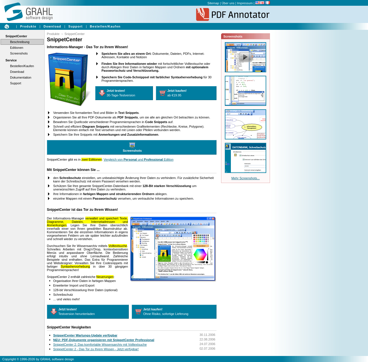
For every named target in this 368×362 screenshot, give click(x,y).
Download (52, 26)
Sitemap (213, 3)
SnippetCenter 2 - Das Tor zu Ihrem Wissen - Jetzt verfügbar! (96, 349)
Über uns (228, 3)
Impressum (245, 3)
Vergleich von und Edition (139, 159)
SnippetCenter (16, 36)
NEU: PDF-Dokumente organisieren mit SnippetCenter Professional (103, 340)
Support (75, 26)
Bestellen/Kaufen (105, 26)
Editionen (16, 47)
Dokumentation (20, 77)
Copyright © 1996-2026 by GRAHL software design (38, 359)
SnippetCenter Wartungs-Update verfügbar (85, 335)
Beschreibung (19, 42)
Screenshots (19, 53)
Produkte (28, 26)
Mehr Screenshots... (245, 178)
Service (11, 60)
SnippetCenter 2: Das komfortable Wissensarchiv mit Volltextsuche (100, 344)
